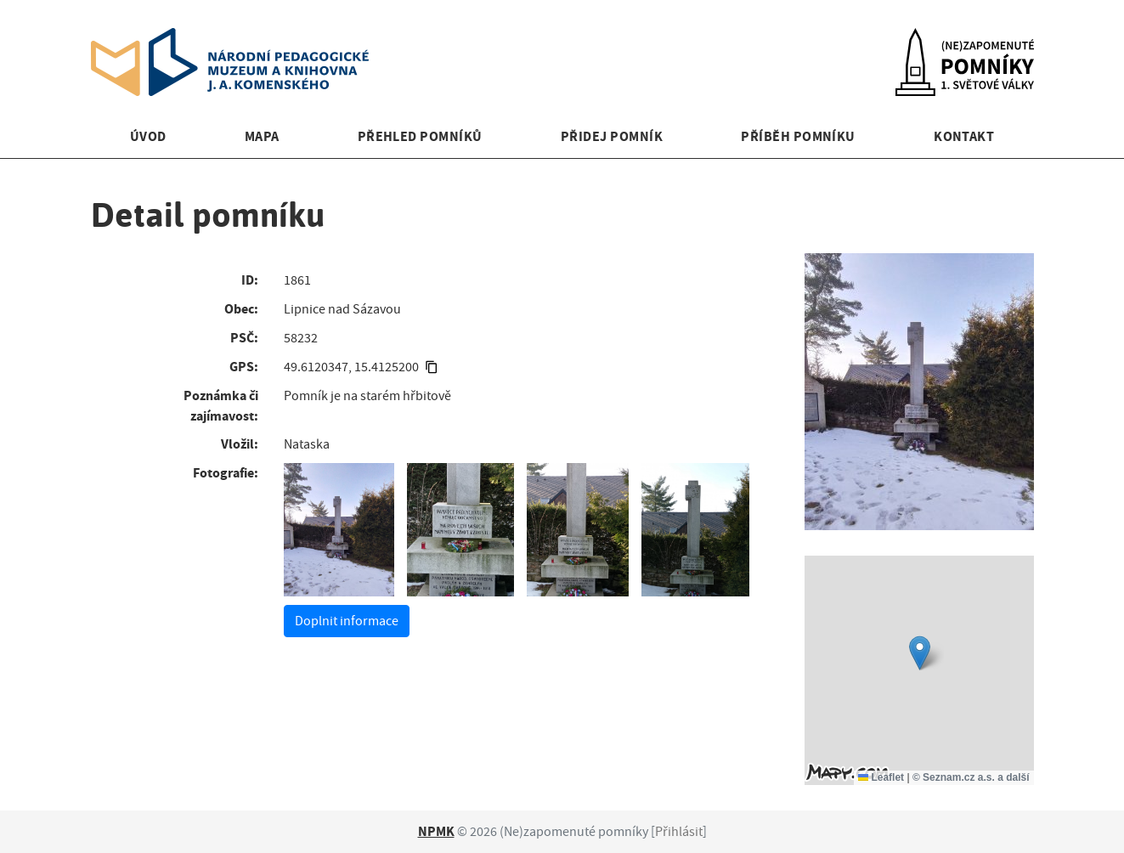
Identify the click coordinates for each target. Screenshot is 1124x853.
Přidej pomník (612, 136)
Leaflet (881, 777)
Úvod (148, 136)
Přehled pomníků (420, 136)
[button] (919, 653)
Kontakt (964, 136)
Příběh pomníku (798, 136)
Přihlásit (679, 831)
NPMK (436, 831)
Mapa (262, 136)
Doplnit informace (346, 621)
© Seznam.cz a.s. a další (971, 777)
